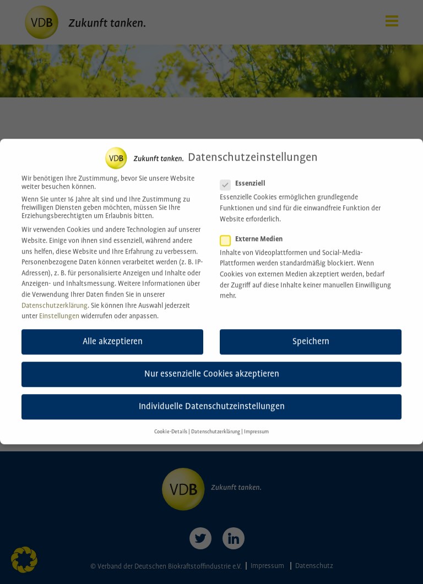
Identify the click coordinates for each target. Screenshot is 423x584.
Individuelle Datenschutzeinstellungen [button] (212, 397)
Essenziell (246, 174)
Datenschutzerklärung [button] (215, 422)
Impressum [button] (256, 422)
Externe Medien (255, 229)
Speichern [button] (310, 331)
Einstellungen (59, 306)
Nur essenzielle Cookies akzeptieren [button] (211, 364)
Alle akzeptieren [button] (113, 331)
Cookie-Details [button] (170, 422)
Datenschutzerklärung (54, 296)
